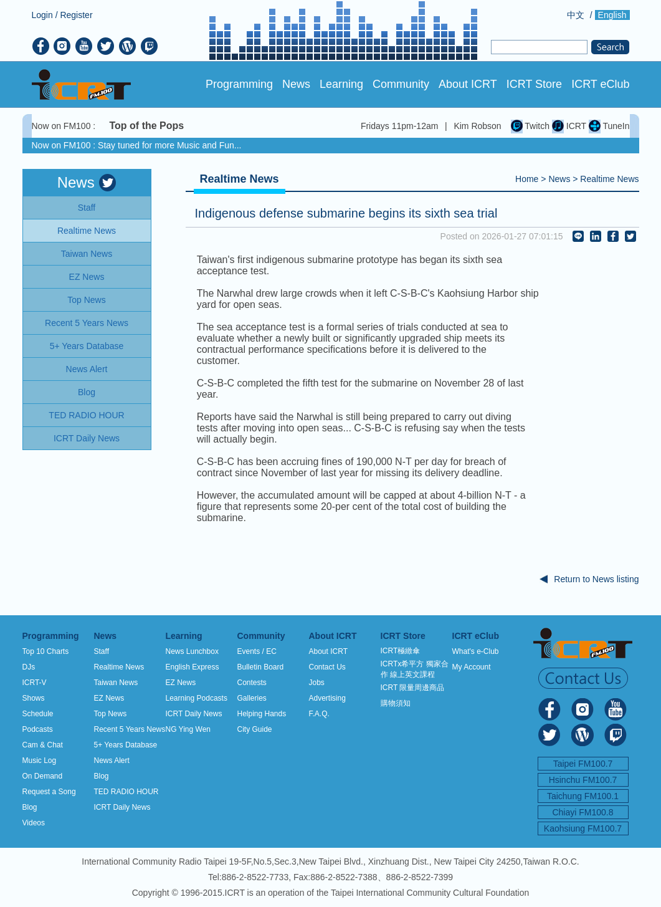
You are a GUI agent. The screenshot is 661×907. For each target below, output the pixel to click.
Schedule (38, 713)
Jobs (317, 682)
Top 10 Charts (45, 651)
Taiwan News (116, 682)
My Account (471, 667)
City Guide (254, 729)
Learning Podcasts (196, 698)
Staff (101, 651)
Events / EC (257, 651)
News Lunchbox (192, 651)
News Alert (112, 760)
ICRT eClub (600, 84)
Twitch (530, 126)
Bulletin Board (260, 667)
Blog (29, 807)
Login (42, 15)
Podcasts (37, 729)
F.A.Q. (319, 713)
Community (401, 84)
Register (76, 15)
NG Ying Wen (188, 729)
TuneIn (609, 126)
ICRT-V (34, 682)
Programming (239, 84)
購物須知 (396, 703)
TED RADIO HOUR (126, 791)
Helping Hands (262, 713)
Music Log (39, 760)
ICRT (569, 126)
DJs (29, 667)
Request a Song (49, 791)
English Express (192, 667)
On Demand (42, 776)
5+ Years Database (126, 745)
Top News (110, 713)
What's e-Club (475, 651)
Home (526, 179)
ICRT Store (534, 84)
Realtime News (609, 179)
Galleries (252, 698)
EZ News (109, 698)
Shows (33, 698)
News (296, 84)
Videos (33, 822)
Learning (341, 84)
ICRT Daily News (122, 807)
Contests (252, 682)
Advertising (327, 698)
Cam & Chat (42, 745)
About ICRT (468, 84)
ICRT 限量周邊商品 (413, 687)
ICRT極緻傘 (401, 650)
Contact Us (327, 667)
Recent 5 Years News (130, 729)
